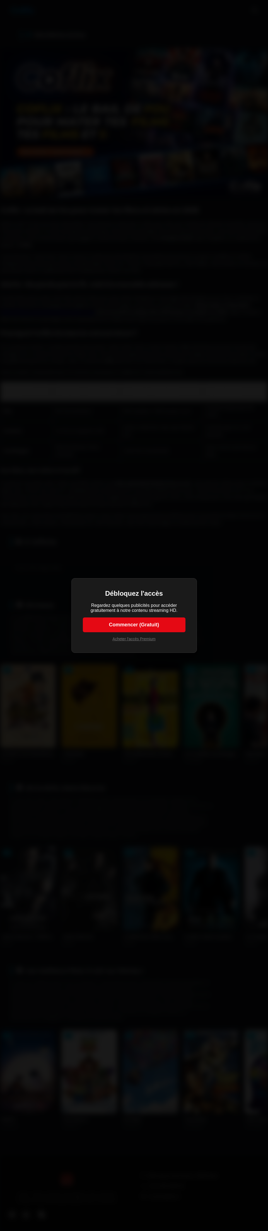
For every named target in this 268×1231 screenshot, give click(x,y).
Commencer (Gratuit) (134, 624)
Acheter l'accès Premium (133, 639)
